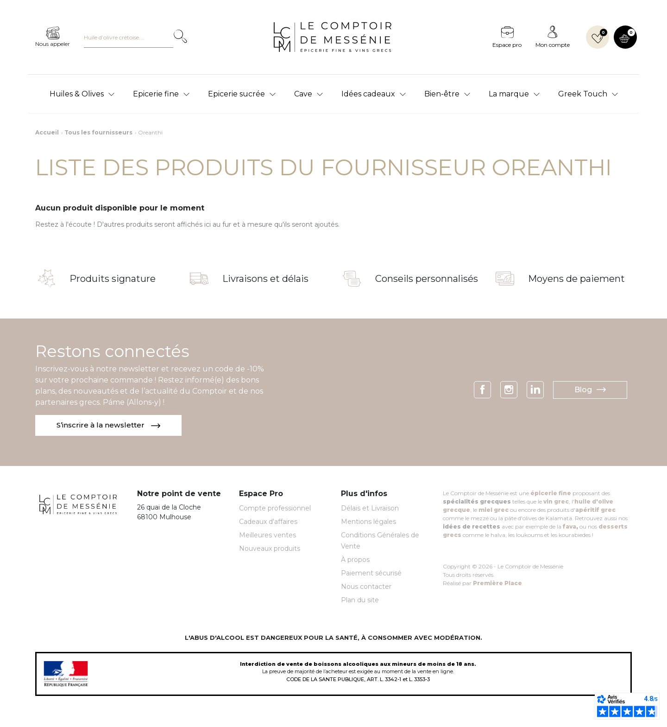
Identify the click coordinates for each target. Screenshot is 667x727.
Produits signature (112, 279)
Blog (590, 390)
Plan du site (360, 600)
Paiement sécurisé (371, 573)
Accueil (47, 132)
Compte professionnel (275, 508)
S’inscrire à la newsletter (109, 425)
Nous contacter (366, 587)
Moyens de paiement (576, 279)
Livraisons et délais (265, 279)
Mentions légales (368, 522)
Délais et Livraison (370, 508)
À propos (355, 560)
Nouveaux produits (269, 549)
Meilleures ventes (267, 535)
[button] (625, 37)
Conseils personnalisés (426, 279)
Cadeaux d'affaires (268, 522)
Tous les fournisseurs (98, 132)
